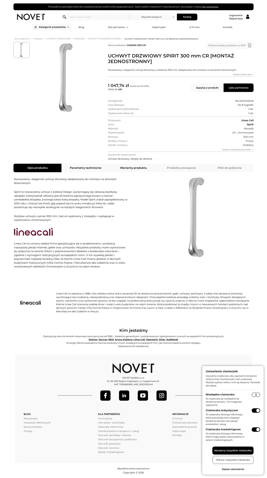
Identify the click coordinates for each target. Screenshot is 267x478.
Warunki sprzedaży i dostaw (114, 435)
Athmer (93, 339)
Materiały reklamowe (110, 426)
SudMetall (172, 339)
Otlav (162, 339)
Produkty (38, 38)
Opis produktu (37, 167)
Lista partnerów (238, 87)
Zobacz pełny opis (242, 74)
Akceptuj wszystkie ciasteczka (233, 450)
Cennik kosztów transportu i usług (118, 431)
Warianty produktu (133, 167)
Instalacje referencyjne (37, 422)
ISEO (111, 339)
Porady (28, 431)
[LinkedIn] (124, 395)
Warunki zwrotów (108, 447)
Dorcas (103, 339)
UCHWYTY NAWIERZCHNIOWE (104, 38)
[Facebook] (105, 395)
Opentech (152, 339)
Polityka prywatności (184, 422)
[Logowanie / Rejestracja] (239, 17)
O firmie (194, 27)
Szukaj (187, 16)
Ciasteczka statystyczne (222, 410)
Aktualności (31, 418)
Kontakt (227, 27)
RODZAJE (79, 38)
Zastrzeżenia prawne (184, 426)
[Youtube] (143, 395)
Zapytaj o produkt (207, 87)
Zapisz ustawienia (233, 469)
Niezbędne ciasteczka (220, 394)
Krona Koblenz (123, 339)
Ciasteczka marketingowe (223, 429)
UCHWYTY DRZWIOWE (58, 38)
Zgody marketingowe (111, 452)
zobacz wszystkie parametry (236, 149)
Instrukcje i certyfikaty (111, 422)
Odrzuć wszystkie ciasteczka (233, 459)
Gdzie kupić (159, 27)
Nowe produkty (33, 426)
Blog (81, 27)
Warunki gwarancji (109, 443)
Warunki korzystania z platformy (117, 439)
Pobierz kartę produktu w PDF (227, 45)
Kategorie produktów (54, 27)
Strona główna (21, 38)
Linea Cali (139, 339)
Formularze (105, 418)
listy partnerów (210, 6)
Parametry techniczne (85, 167)
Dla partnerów (118, 27)
